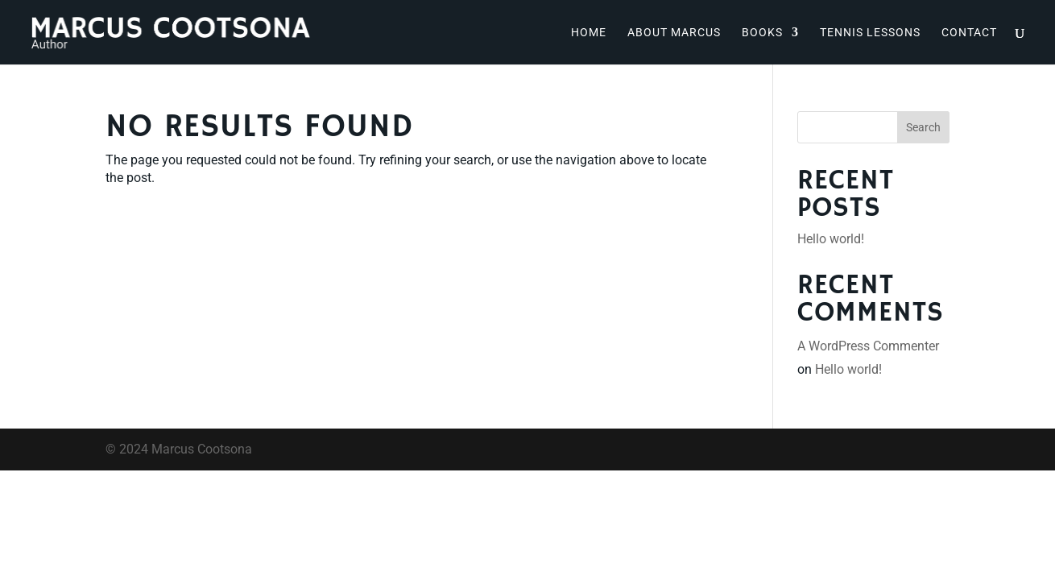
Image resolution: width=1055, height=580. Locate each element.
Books (762, 33)
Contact (969, 33)
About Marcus (674, 33)
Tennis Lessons (870, 33)
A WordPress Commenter (868, 346)
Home (588, 33)
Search (923, 127)
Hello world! (830, 238)
